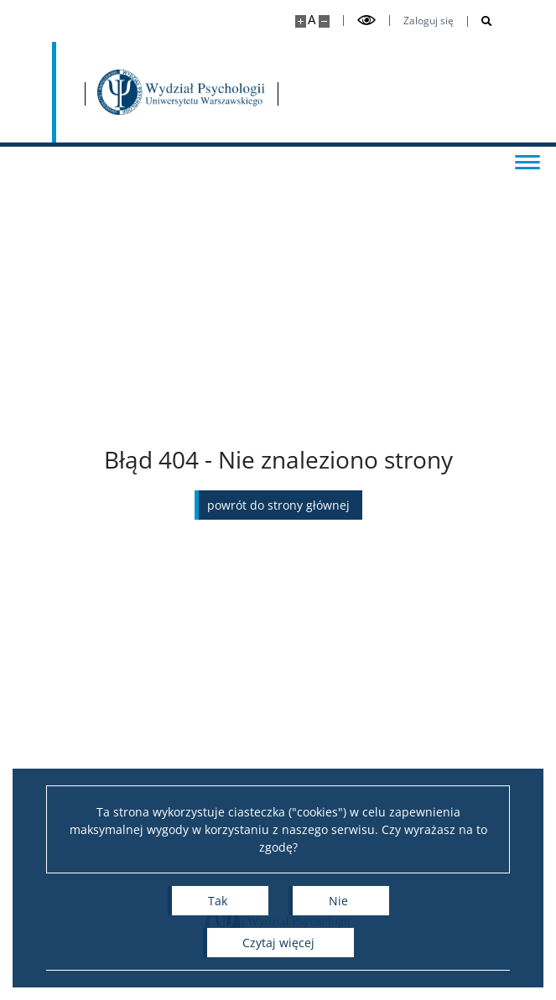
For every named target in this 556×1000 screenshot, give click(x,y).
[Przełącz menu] (527, 160)
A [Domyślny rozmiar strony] (311, 19)
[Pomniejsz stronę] (324, 21)
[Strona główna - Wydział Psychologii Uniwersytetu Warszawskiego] (182, 92)
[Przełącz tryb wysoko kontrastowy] (366, 20)
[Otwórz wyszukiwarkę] (480, 21)
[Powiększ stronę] (300, 21)
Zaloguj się (428, 21)
